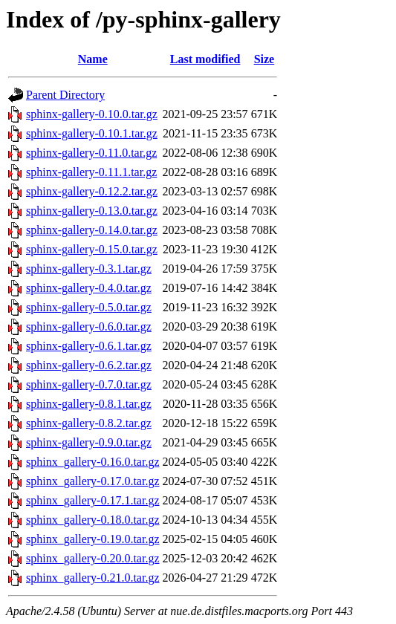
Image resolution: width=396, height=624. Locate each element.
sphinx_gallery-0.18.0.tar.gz (93, 519)
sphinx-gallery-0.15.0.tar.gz (92, 249)
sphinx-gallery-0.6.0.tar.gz (89, 326)
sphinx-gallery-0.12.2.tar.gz (92, 191)
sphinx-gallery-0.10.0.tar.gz (92, 114)
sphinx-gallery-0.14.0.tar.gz (92, 230)
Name (93, 59)
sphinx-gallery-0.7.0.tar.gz (89, 384)
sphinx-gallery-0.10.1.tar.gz (92, 133)
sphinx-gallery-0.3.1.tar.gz (89, 268)
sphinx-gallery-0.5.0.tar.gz (89, 307)
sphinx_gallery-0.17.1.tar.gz (93, 500)
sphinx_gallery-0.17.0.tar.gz (93, 481)
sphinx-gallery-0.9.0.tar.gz (89, 442)
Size (264, 59)
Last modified (205, 59)
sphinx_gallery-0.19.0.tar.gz (93, 539)
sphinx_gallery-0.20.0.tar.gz (93, 558)
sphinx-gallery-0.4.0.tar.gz (89, 288)
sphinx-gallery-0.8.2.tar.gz (89, 423)
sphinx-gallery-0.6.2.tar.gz (89, 365)
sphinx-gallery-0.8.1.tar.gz (89, 403)
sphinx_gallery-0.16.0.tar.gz (93, 461)
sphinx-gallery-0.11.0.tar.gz (91, 152)
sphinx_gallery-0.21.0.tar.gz (93, 577)
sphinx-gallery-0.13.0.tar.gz (92, 210)
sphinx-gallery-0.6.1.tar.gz (89, 345)
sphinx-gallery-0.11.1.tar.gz (91, 172)
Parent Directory (65, 94)
